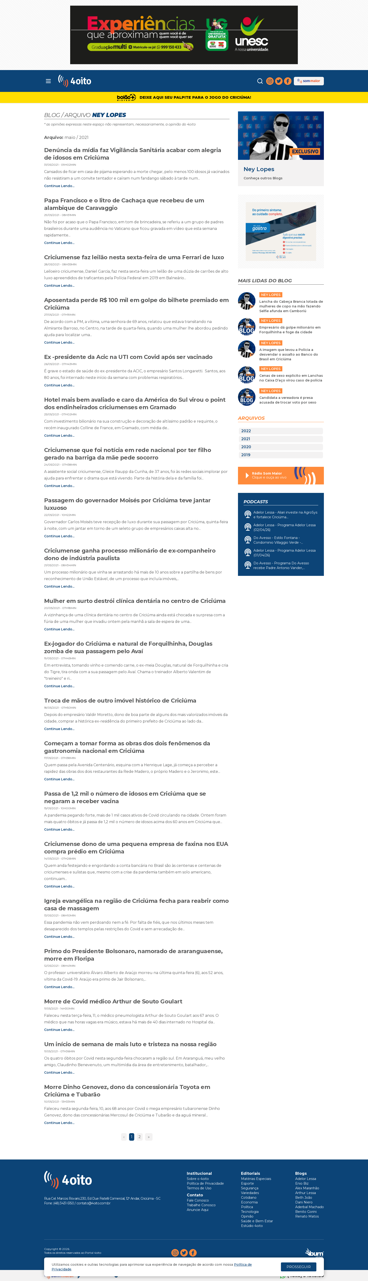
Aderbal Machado (309, 1207)
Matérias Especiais (256, 1179)
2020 (246, 447)
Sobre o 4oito (198, 1179)
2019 (245, 455)
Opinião (247, 1216)
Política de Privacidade (205, 1183)
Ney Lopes (259, 169)
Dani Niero (304, 1202)
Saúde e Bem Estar (257, 1221)
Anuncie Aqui (197, 1210)
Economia (249, 1202)
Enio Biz (302, 1183)
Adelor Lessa (305, 1179)
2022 (246, 431)
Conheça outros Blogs (263, 178)
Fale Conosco (198, 1200)
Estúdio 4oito (252, 1226)
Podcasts (256, 501)
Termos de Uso (199, 1188)
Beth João (303, 1197)
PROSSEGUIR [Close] (299, 1267)
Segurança (249, 1188)
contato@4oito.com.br (93, 1203)
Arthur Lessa (305, 1193)
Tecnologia (250, 1212)
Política (247, 1207)
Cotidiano (249, 1197)
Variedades (250, 1193)
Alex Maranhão (307, 1188)
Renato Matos (307, 1216)
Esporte (247, 1183)
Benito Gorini (306, 1212)
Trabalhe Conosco (201, 1205)
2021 (245, 439)
